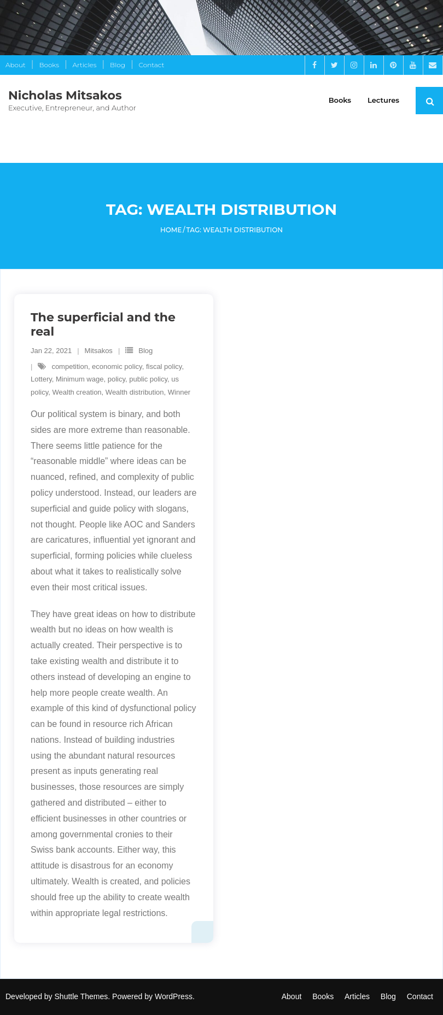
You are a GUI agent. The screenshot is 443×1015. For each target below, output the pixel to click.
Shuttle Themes (81, 996)
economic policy (117, 366)
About (15, 65)
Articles (85, 65)
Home (171, 230)
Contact (152, 65)
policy (116, 379)
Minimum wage (79, 379)
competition (69, 366)
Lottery (41, 379)
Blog (117, 65)
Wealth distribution (135, 392)
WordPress (174, 996)
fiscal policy (164, 366)
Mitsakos (99, 351)
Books (49, 65)
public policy (148, 379)
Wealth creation (77, 392)
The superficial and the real (103, 324)
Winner (179, 392)
